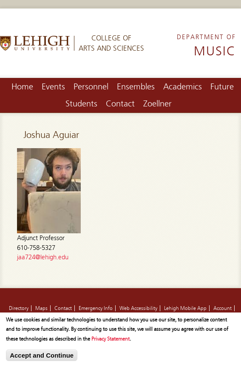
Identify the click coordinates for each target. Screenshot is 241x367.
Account (222, 308)
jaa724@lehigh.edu (42, 257)
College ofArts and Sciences (111, 43)
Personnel (91, 87)
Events (53, 87)
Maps (41, 308)
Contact (120, 104)
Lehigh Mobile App (185, 308)
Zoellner (157, 104)
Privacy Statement (110, 341)
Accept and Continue (42, 357)
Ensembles (136, 87)
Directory (18, 308)
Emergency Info (96, 308)
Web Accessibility (138, 308)
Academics (182, 87)
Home (22, 87)
